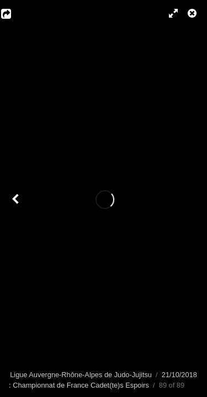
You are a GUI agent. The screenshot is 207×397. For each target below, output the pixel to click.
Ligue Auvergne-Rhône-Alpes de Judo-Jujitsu (81, 375)
